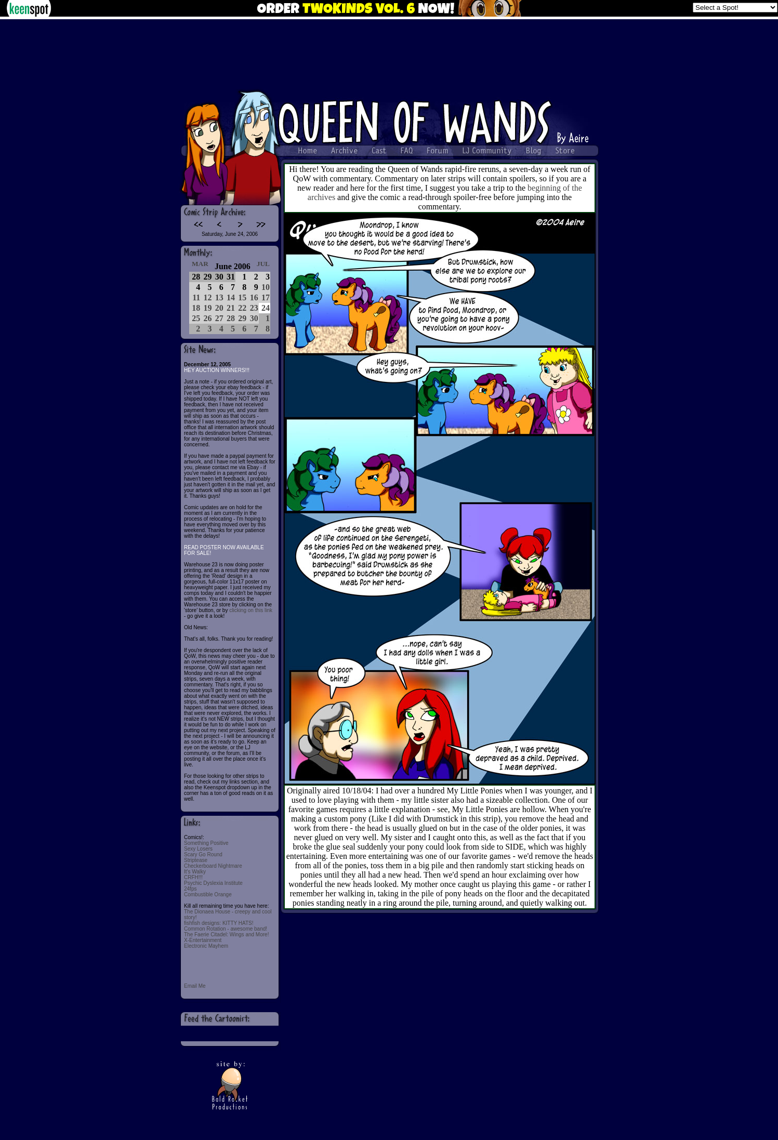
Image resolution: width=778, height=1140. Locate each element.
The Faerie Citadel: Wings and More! (226, 934)
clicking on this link (250, 610)
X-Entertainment (202, 940)
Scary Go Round (203, 854)
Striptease (195, 860)
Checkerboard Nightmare (213, 866)
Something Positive (206, 843)
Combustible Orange (208, 894)
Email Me (195, 986)
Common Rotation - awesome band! (225, 929)
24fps (190, 889)
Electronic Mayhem (206, 946)
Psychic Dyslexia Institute (213, 883)
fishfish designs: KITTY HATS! (219, 923)
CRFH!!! (193, 877)
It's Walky (195, 871)
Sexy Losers (198, 849)
